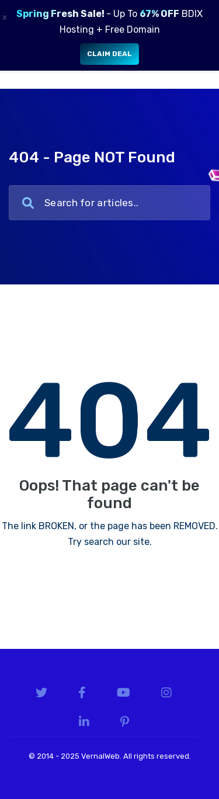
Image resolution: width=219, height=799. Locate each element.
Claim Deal (109, 54)
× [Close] (4, 17)
